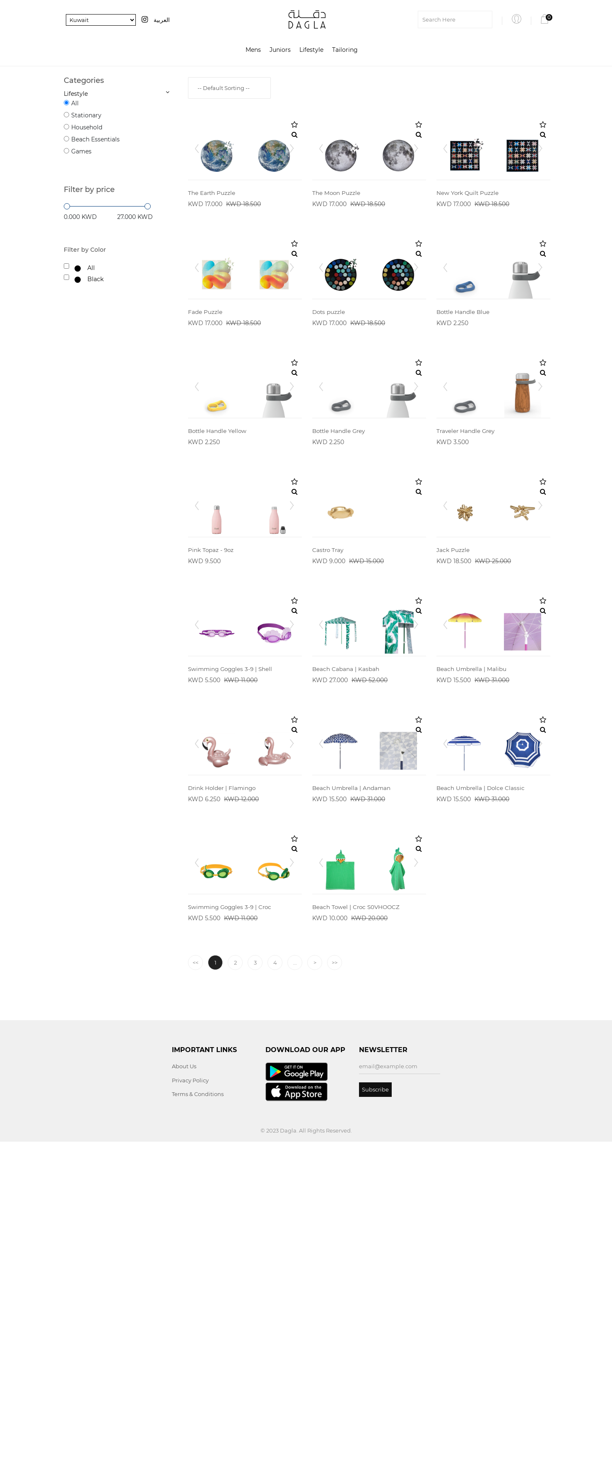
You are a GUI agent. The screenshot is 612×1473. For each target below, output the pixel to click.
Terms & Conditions (198, 1425)
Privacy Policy (190, 1411)
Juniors (280, 50)
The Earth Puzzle (212, 239)
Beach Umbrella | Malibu (472, 905)
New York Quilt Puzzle (468, 239)
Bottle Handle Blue (464, 406)
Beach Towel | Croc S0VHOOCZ (357, 1238)
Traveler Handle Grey (466, 572)
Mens (253, 50)
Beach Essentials (95, 139)
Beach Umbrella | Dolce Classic (481, 1071)
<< (195, 1294)
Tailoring (345, 50)
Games (81, 151)
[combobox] (229, 88)
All (75, 103)
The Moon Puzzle (336, 239)
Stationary (86, 115)
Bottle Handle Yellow (218, 572)
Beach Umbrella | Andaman (352, 1071)
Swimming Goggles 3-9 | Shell (232, 905)
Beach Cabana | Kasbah (346, 905)
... (295, 1294)
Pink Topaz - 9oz (211, 739)
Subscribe (375, 1420)
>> (334, 1294)
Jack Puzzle (453, 739)
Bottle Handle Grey (340, 572)
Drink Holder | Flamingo (223, 1071)
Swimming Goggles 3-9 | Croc (232, 1238)
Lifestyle (311, 50)
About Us (184, 1397)
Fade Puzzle (205, 406)
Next (291, 171)
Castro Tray (328, 739)
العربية (162, 20)
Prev (198, 171)
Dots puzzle (329, 406)
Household (86, 127)
